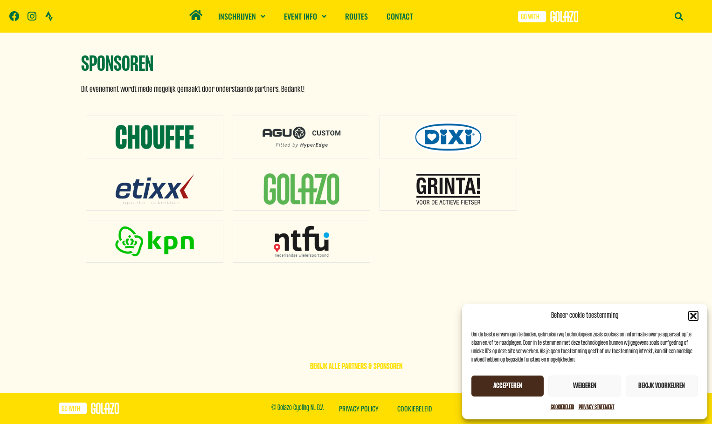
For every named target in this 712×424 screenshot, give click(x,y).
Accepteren (507, 386)
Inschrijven (241, 16)
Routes (356, 16)
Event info (305, 16)
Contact (400, 16)
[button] (693, 316)
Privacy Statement (597, 407)
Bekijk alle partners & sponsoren (356, 366)
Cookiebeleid (562, 407)
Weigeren (584, 386)
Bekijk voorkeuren (661, 386)
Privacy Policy (359, 408)
